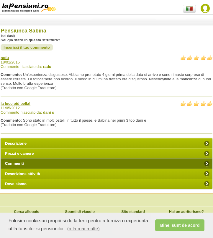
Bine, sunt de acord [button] (180, 225)
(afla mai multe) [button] (83, 228)
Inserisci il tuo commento (27, 47)
